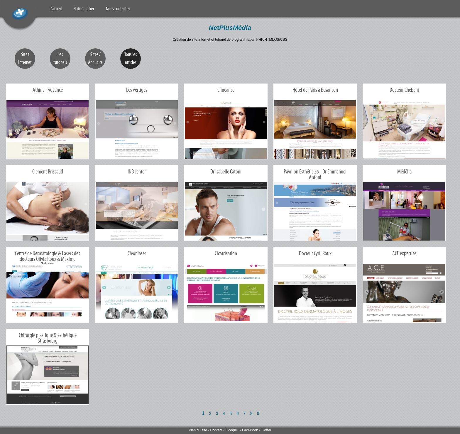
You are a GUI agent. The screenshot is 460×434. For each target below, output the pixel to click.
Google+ (232, 430)
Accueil (56, 8)
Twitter (266, 430)
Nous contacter (118, 8)
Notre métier (83, 8)
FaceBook (250, 430)
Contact (216, 430)
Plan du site (198, 430)
